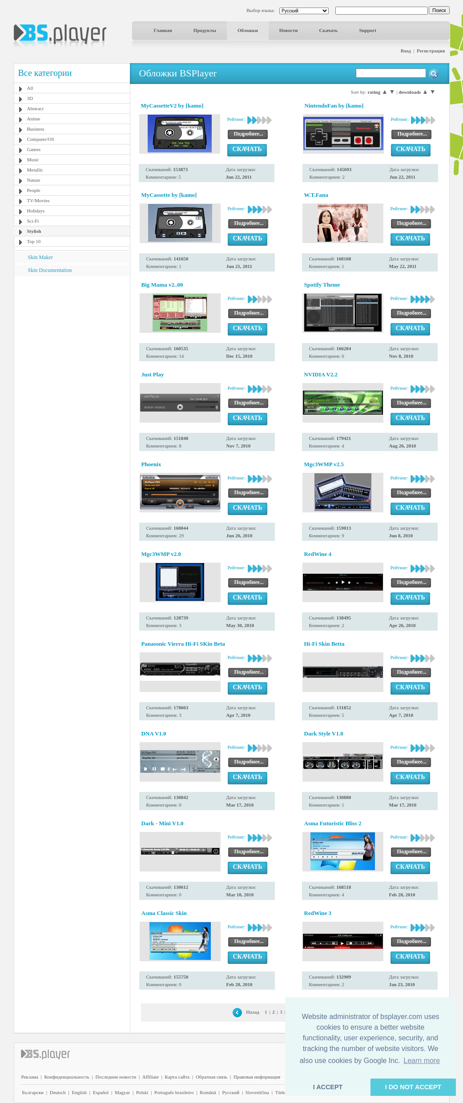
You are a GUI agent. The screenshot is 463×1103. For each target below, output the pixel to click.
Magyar (122, 1092)
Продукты (204, 30)
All (30, 88)
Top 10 (34, 241)
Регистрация (431, 50)
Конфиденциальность (66, 1076)
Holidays (36, 210)
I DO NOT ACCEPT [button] (413, 1087)
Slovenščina (257, 1092)
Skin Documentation (50, 270)
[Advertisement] (71, 332)
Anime (33, 118)
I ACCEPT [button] (328, 1087)
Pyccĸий (230, 1092)
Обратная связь (211, 1076)
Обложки (248, 30)
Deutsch (58, 1092)
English (79, 1092)
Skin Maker (40, 257)
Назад (252, 1012)
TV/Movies (38, 200)
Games (34, 149)
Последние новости (115, 1076)
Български (33, 1092)
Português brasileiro (173, 1092)
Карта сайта (177, 1076)
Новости (288, 30)
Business (35, 129)
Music (33, 159)
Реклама (29, 1076)
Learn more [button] (421, 1060)
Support (367, 30)
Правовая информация (257, 1076)
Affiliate (150, 1076)
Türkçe (282, 1092)
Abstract (35, 108)
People (33, 190)
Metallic (35, 169)
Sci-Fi (33, 221)
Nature (33, 180)
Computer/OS (40, 139)
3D (30, 98)
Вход (406, 50)
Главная (163, 30)
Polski (142, 1092)
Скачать (328, 30)
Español (101, 1092)
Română (208, 1092)
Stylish (34, 231)
